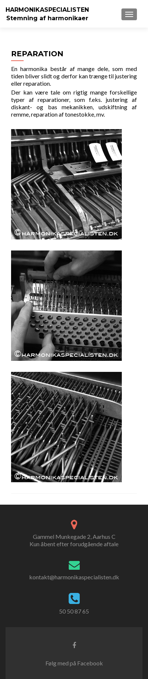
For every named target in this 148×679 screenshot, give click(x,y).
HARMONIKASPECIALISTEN (47, 9)
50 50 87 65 (74, 611)
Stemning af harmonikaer (47, 18)
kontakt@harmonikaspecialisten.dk (74, 576)
